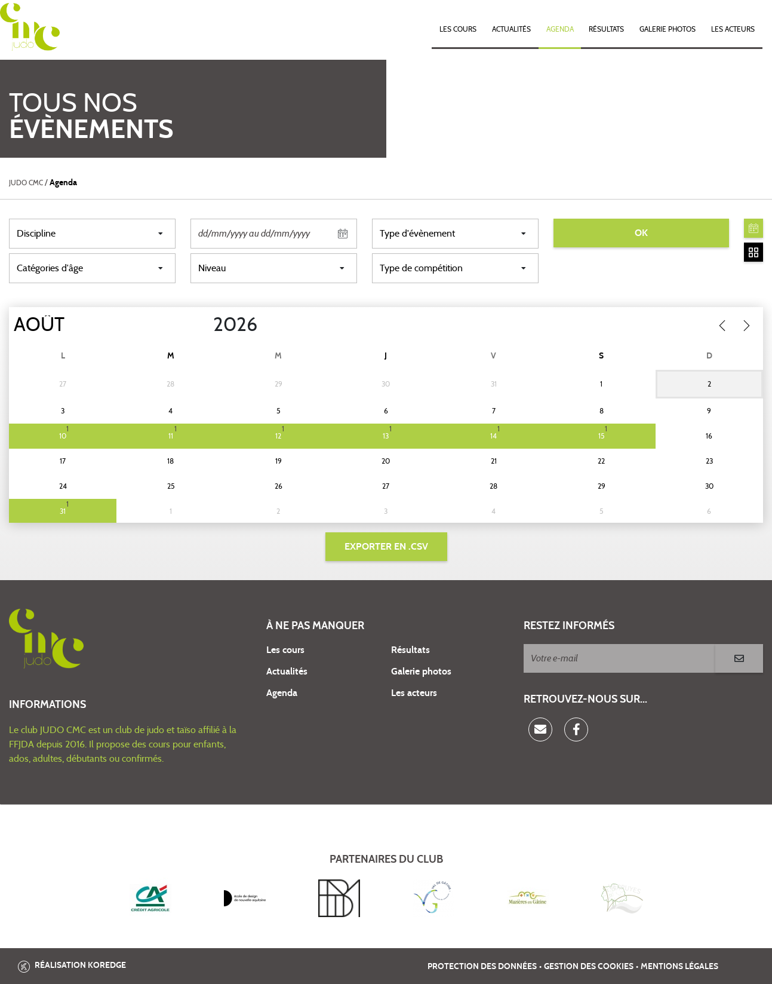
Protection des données (482, 966)
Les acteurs (733, 29)
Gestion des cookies (588, 966)
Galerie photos (667, 29)
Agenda (560, 29)
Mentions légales (679, 966)
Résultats (606, 29)
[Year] (203, 325)
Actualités (511, 29)
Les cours (457, 29)
